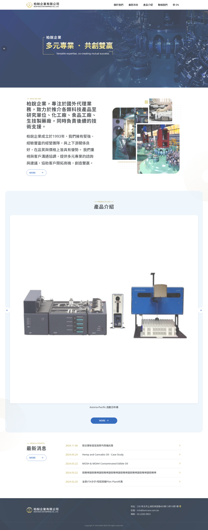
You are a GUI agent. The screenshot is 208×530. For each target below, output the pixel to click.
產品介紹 (148, 4)
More (36, 172)
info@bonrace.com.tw (148, 510)
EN (176, 5)
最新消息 (133, 4)
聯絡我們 (163, 4)
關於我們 (118, 4)
